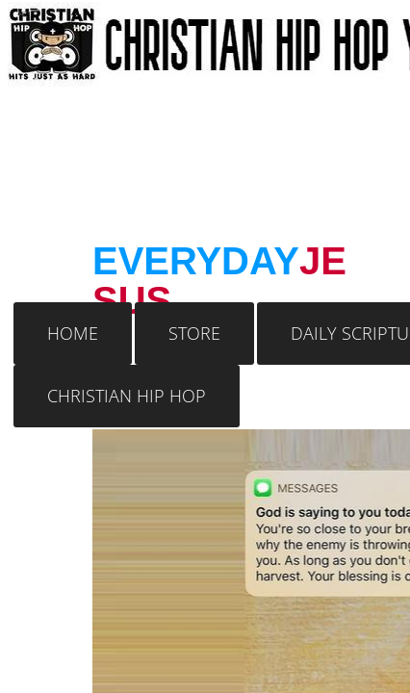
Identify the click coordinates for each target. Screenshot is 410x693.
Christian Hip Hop (126, 395)
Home (72, 333)
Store (194, 333)
